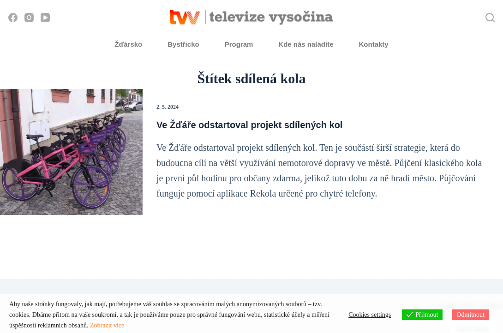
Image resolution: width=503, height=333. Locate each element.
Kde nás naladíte (305, 44)
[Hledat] (490, 17)
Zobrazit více (107, 325)
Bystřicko (183, 44)
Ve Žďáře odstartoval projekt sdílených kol (249, 125)
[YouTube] (45, 17)
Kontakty (374, 44)
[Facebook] (13, 17)
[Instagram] (29, 17)
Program (239, 44)
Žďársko (128, 44)
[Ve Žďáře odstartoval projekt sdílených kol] (71, 152)
